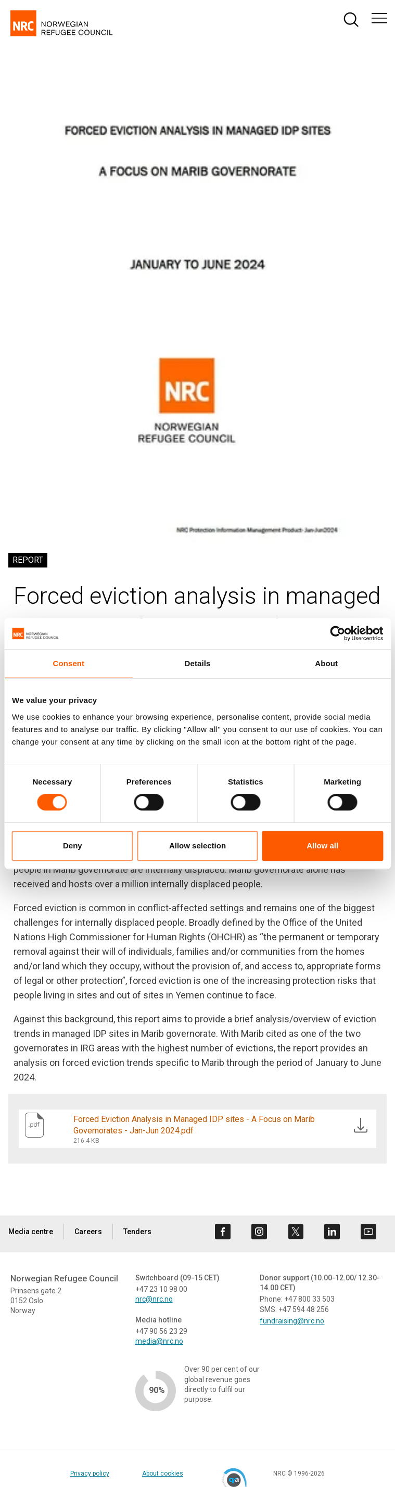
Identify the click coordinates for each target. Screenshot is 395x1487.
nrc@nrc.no (154, 1299)
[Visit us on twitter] (295, 1231)
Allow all (322, 845)
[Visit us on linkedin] (332, 1231)
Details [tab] (198, 663)
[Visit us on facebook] (223, 1231)
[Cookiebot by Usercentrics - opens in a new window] (337, 633)
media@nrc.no (159, 1341)
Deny (72, 845)
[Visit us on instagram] (259, 1231)
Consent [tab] (68, 663)
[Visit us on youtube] (368, 1231)
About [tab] (326, 663)
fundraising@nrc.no (292, 1321)
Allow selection (197, 845)
